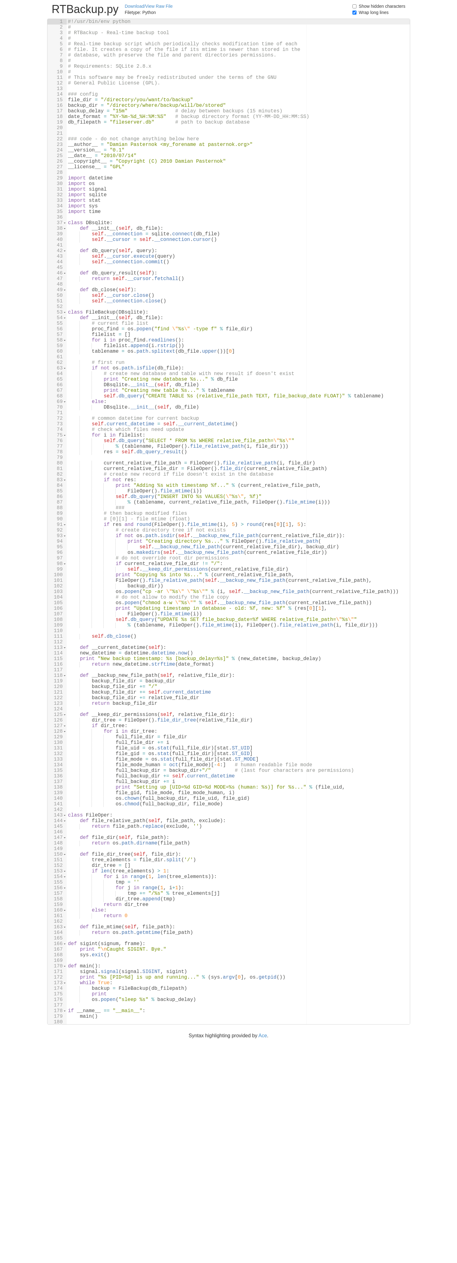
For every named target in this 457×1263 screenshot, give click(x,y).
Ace (262, 1259)
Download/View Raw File (149, 6)
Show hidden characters (382, 6)
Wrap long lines (373, 12)
